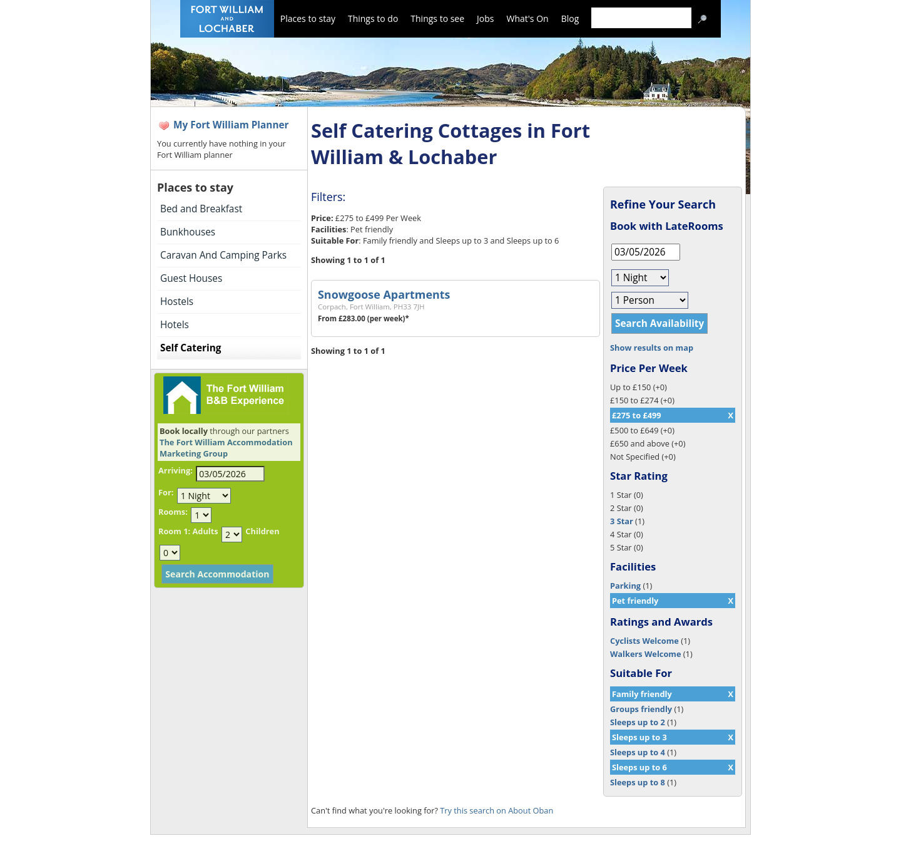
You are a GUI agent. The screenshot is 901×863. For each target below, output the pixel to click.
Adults (205, 531)
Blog (570, 18)
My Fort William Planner (231, 125)
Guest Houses (191, 278)
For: (165, 492)
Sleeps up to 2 (637, 722)
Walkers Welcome (645, 653)
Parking (625, 585)
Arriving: (175, 470)
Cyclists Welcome (644, 640)
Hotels (174, 324)
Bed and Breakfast (201, 208)
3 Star (621, 521)
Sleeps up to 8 (637, 782)
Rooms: (173, 511)
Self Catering (190, 347)
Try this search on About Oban (496, 810)
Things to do (373, 18)
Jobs (485, 18)
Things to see (437, 18)
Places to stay (307, 18)
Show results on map (651, 347)
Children (262, 531)
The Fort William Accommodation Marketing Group (226, 448)
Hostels (176, 301)
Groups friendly (641, 709)
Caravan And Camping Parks (223, 255)
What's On (528, 18)
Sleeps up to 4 (637, 752)
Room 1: (174, 531)
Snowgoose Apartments (384, 294)
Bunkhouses (187, 232)
